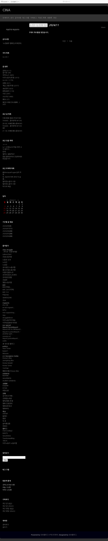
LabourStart (7, 254)
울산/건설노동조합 (9, 270)
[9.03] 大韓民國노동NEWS (12, 123)
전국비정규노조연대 (10, 275)
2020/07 (6, 228)
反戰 (7, 83)
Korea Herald (7, 363)
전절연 (5, 280)
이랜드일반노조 (8, 272)
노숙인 (5, 262)
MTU (4, 310)
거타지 (5, 441)
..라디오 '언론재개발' (10, 252)
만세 (4, 152)
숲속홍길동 (6, 423)
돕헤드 (5, 416)
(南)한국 (8, 88)
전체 (7, 70)
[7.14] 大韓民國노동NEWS (12, 131)
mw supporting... (9, 312)
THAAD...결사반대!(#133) (12, 126)
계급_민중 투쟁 (11, 85)
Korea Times (7, 365)
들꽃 (4, 418)
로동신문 (6, 390)
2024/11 (12, 200)
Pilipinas (6, 295)
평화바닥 (6, 408)
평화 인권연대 (7, 403)
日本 (4, 300)
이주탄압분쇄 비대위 (10, 323)
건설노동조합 (7, 257)
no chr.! (6, 57)
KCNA (5, 388)
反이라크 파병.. (8, 396)
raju (4, 315)
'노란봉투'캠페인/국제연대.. (12, 43)
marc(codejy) (7, 431)
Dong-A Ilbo (7, 358)
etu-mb (5, 305)
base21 (5, 351)
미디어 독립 (7, 186)
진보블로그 (44, 535)
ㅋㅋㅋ (5, 144)
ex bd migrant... (9, 307)
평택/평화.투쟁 (8, 401)
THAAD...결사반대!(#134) (12, 120)
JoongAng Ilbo (8, 360)
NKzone (6, 353)
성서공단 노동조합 (9, 267)
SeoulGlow (7, 436)
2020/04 (6, 236)
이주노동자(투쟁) (11, 77)
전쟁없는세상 (7, 398)
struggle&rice (8, 318)
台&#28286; (7, 297)
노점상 (5, 265)
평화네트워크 (7, 406)
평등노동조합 (7, 282)
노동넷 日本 (7, 260)
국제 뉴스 (8, 75)
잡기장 (7, 73)
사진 (6, 93)
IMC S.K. (6, 292)
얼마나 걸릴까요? (9, 154)
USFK (4, 341)
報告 (6, 99)
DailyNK (6, 385)
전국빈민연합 (7, 277)
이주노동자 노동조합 (10, 443)
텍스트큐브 (54, 535)
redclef (5, 413)
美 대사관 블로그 (8, 344)
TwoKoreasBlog (8, 438)
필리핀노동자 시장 (9, 181)
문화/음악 (8, 91)
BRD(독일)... (7, 287)
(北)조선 (8, 96)
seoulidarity (7, 378)
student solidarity (9, 380)
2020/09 (6, 226)
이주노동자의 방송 (9, 320)
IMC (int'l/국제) (8, 289)
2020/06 (6, 231)
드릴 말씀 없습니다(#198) (12, 118)
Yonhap (6, 368)
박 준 (4, 421)
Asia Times (7, 348)
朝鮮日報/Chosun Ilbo (11, 371)
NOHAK (6, 375)
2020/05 (6, 233)
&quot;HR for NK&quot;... (12, 329)
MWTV (5, 433)
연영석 (5, 426)
